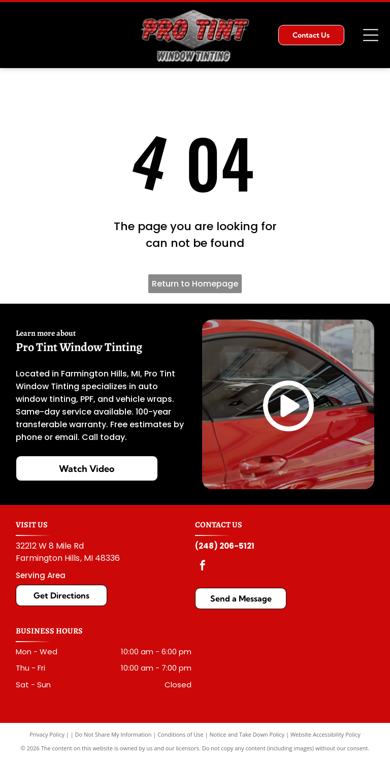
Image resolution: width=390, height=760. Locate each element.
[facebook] (202, 567)
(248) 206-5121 (224, 546)
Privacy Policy (46, 734)
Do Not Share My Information (113, 734)
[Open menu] (370, 35)
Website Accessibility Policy (325, 734)
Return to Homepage (195, 284)
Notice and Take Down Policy (247, 734)
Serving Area (41, 575)
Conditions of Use (180, 734)
